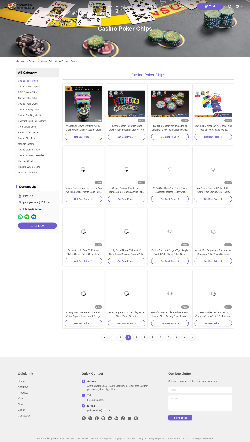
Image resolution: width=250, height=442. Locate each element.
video (153, 6)
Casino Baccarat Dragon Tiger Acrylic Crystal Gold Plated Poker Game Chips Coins (169, 254)
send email (180, 417)
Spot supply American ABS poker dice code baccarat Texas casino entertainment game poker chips (213, 130)
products (138, 6)
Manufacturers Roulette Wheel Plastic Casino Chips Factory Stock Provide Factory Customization (170, 316)
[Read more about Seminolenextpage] (104, 337)
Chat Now (37, 225)
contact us (183, 6)
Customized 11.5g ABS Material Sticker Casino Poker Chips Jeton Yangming (83, 254)
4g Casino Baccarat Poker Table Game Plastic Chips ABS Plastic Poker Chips (213, 192)
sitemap (57, 438)
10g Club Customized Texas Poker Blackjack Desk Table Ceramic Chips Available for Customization (170, 130)
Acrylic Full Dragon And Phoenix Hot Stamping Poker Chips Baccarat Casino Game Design (213, 254)
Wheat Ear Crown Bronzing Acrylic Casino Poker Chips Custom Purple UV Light (83, 130)
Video (21, 398)
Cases (21, 410)
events (166, 6)
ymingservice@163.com (36, 202)
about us (122, 6)
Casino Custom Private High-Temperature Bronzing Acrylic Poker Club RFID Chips (126, 192)
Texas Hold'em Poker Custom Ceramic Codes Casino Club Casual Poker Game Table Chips (213, 316)
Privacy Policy (44, 438)
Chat (210, 6)
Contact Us (24, 415)
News (21, 404)
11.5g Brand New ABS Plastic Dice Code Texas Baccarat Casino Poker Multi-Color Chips (126, 254)
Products (33, 61)
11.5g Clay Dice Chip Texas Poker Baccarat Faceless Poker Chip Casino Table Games (170, 192)
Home (108, 6)
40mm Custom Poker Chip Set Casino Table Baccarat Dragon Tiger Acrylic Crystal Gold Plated (127, 130)
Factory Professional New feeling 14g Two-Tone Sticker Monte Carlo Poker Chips (83, 192)
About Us (23, 387)
